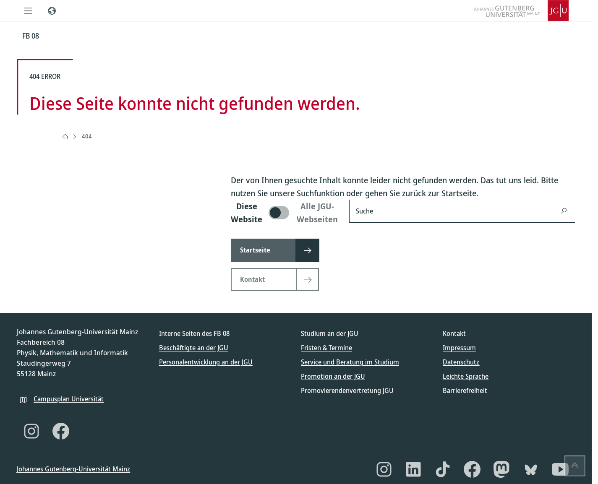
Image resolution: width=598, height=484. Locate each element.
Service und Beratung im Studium (350, 362)
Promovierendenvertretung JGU (347, 390)
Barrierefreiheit (465, 390)
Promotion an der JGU (333, 376)
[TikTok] (442, 469)
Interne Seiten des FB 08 (194, 333)
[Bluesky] (530, 469)
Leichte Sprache (465, 376)
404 (87, 136)
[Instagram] (31, 431)
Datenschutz (461, 362)
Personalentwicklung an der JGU (206, 362)
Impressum (459, 347)
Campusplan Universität (69, 398)
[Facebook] (60, 431)
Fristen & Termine (326, 347)
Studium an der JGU (329, 333)
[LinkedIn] (413, 469)
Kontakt (454, 333)
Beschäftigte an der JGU (193, 347)
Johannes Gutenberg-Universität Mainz (73, 469)
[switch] (285, 213)
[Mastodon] (501, 469)
